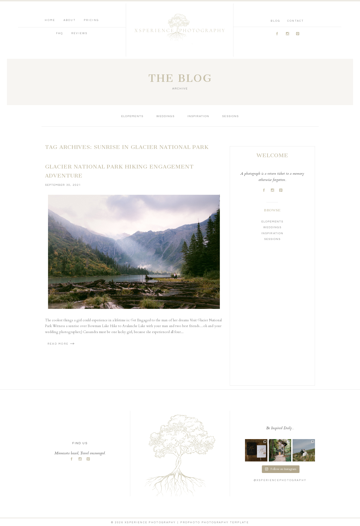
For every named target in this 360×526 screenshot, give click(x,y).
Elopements (132, 116)
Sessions (230, 116)
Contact (295, 21)
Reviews (79, 33)
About (70, 20)
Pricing (91, 20)
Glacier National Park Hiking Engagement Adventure (119, 171)
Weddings (165, 116)
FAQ (59, 33)
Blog (275, 21)
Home (50, 20)
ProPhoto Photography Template (214, 522)
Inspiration (198, 116)
